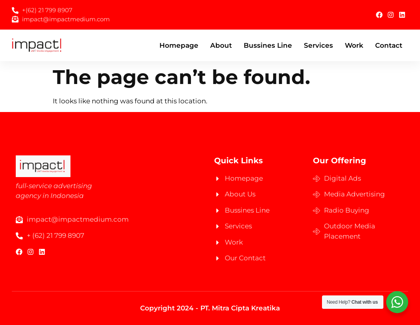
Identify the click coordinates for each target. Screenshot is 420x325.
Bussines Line (268, 45)
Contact (388, 45)
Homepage (178, 45)
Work (354, 45)
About (221, 45)
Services (318, 45)
